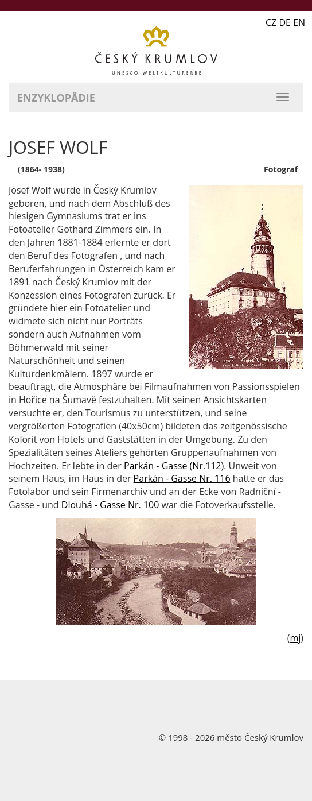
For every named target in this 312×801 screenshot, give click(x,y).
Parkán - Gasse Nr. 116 (182, 478)
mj (295, 638)
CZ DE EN (285, 22)
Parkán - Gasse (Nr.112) (174, 465)
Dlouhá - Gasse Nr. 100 (110, 504)
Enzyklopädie (56, 98)
